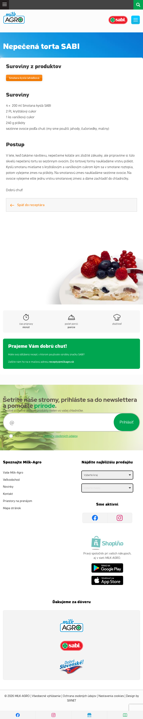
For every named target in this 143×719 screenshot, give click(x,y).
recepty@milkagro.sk (61, 361)
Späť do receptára (27, 205)
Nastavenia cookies (111, 696)
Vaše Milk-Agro (13, 472)
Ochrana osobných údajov (79, 696)
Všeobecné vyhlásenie (46, 696)
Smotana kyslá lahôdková (24, 77)
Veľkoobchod (11, 479)
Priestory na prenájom (17, 501)
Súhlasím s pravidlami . (46, 436)
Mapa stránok (12, 508)
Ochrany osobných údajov (60, 436)
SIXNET (71, 700)
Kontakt (8, 493)
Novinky (8, 486)
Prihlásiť (126, 422)
